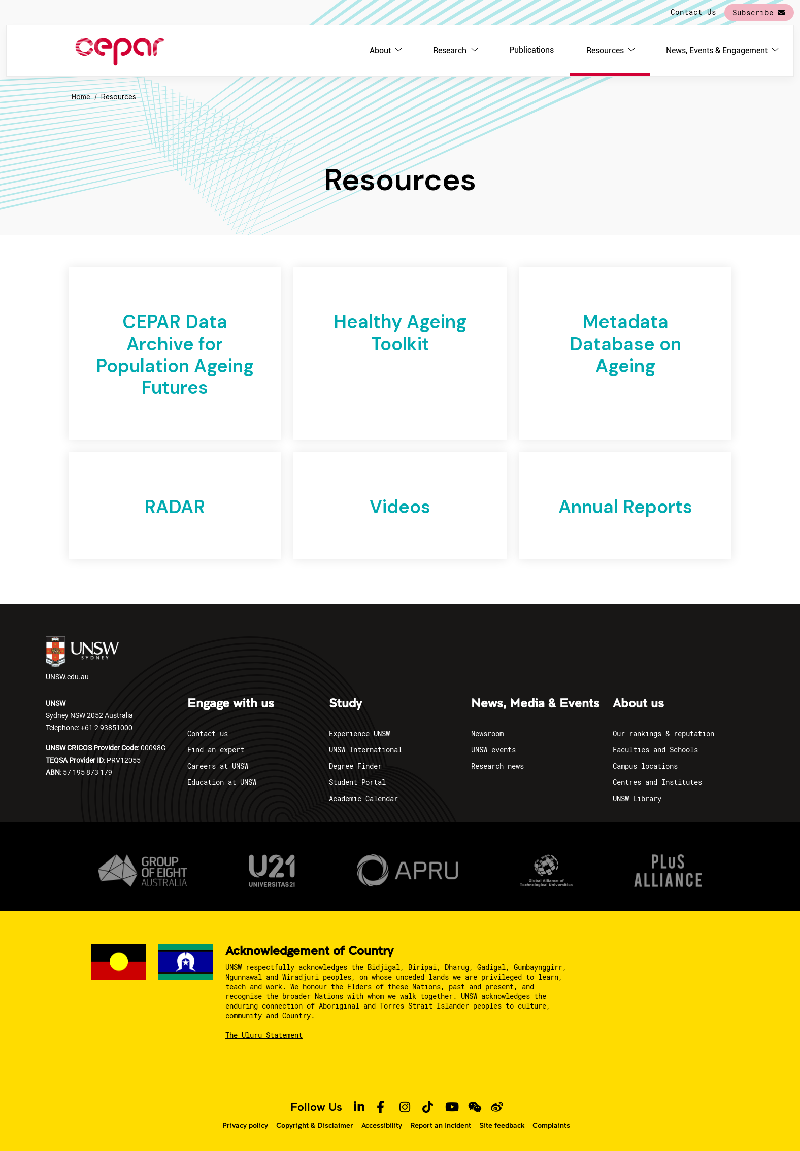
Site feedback (501, 1125)
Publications (531, 50)
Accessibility (381, 1125)
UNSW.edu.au (82, 658)
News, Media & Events (535, 703)
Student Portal (357, 782)
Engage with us (230, 703)
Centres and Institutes (657, 782)
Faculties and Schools (655, 749)
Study (345, 703)
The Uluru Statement (264, 1035)
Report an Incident (440, 1125)
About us (638, 703)
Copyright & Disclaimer (314, 1125)
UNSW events (493, 749)
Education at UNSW (221, 782)
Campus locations (645, 766)
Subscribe (753, 12)
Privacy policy (245, 1125)
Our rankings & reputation (663, 733)
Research (449, 50)
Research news (497, 766)
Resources (605, 50)
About (380, 50)
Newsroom (487, 733)
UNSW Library (637, 798)
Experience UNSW (359, 733)
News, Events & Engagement (717, 50)
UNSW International (365, 749)
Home (81, 97)
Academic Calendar (363, 798)
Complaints (551, 1125)
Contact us (207, 733)
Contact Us (693, 12)
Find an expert (215, 749)
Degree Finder (355, 766)
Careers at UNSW (217, 766)
